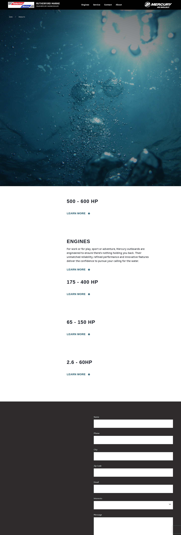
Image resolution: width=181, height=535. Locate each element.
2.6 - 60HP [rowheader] (79, 362)
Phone (97, 433)
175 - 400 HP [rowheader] (82, 282)
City (95, 449)
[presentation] (46, 214)
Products (22, 17)
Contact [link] (108, 4)
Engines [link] (85, 4)
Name (96, 417)
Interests (98, 498)
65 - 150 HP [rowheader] (81, 322)
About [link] (119, 4)
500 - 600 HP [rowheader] (82, 201)
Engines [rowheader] (78, 241)
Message (98, 514)
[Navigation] (102, 5)
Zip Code (98, 465)
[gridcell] (90, 214)
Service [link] (96, 4)
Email (96, 482)
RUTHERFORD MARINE (48, 3)
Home (11, 17)
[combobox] (133, 505)
